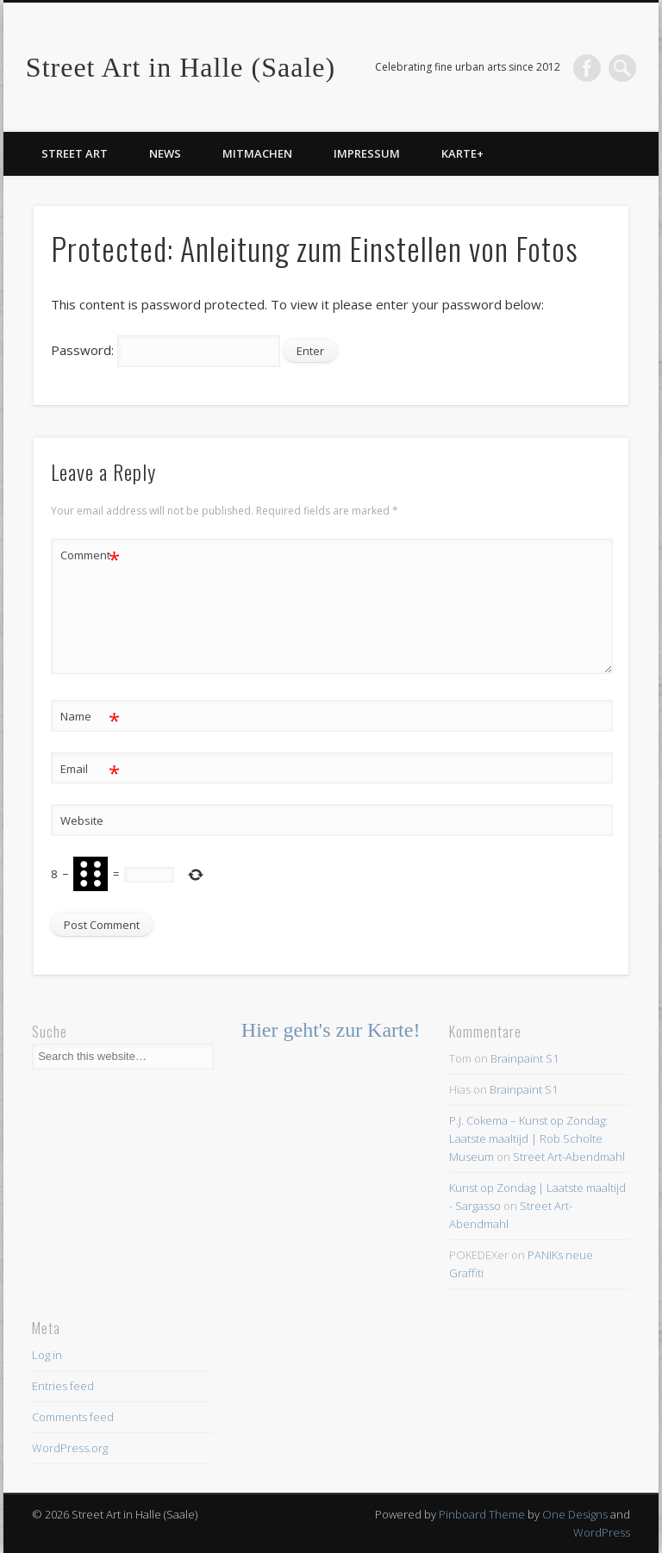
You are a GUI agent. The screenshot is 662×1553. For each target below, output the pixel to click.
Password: (166, 350)
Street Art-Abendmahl (569, 1156)
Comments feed (73, 1417)
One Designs (575, 1514)
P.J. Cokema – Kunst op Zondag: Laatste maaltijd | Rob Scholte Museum (528, 1138)
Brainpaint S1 (524, 1058)
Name (90, 717)
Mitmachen (257, 153)
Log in (47, 1355)
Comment (90, 555)
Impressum (367, 153)
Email (90, 769)
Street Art (74, 153)
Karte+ (462, 153)
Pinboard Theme (482, 1514)
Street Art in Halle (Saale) (180, 67)
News (165, 153)
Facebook (587, 68)
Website (81, 820)
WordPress (601, 1532)
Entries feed (63, 1386)
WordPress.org (70, 1448)
